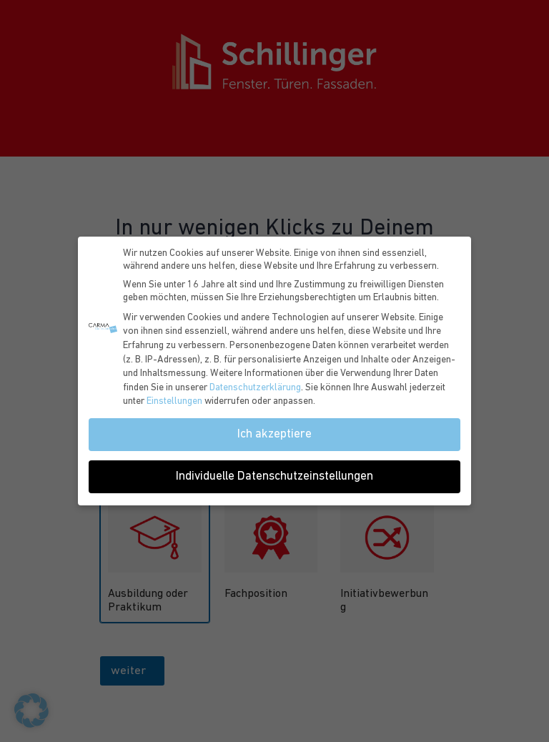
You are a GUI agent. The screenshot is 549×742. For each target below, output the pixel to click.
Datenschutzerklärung (255, 387)
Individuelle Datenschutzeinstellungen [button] (274, 476)
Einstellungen (174, 401)
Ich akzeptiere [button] (274, 434)
